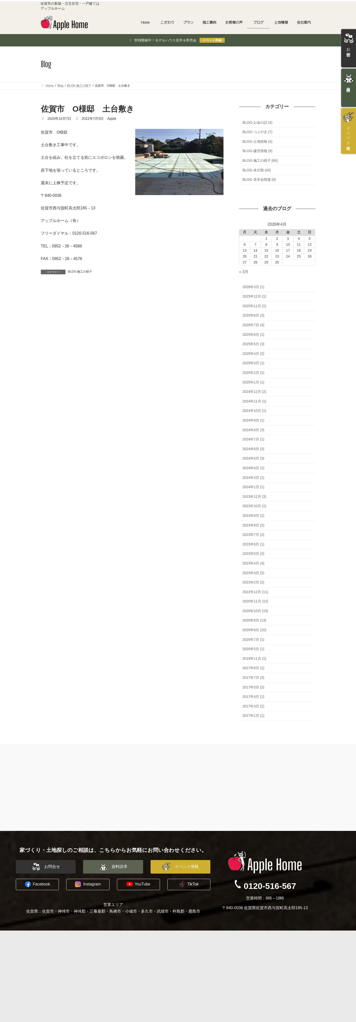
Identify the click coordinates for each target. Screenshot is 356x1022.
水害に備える (54, 957)
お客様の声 (119, 975)
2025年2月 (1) (253, 373)
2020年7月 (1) (253, 639)
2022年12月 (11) (255, 592)
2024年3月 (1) (253, 478)
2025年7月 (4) (253, 325)
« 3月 (243, 272)
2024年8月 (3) (253, 430)
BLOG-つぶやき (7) (257, 132)
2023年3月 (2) (253, 573)
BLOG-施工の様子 (80, 271)
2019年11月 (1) (254, 659)
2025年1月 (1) (253, 382)
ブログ (190, 969)
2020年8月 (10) (254, 630)
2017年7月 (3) (253, 678)
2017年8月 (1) (253, 668)
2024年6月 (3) (253, 449)
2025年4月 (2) (253, 354)
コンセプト (53, 951)
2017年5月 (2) (253, 687)
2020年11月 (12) (255, 601)
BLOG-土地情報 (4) (257, 141)
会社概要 (192, 951)
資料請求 (262, 957)
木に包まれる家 (56, 963)
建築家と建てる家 (128, 951)
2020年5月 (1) (253, 649)
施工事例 (117, 969)
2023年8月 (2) (253, 525)
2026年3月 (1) (253, 287)
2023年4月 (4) (253, 563)
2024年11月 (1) (254, 401)
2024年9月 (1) (253, 420)
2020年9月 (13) (254, 620)
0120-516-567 (270, 885)
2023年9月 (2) (253, 516)
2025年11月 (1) (254, 306)
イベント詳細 (212, 40)
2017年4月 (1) (253, 697)
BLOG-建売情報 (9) (257, 151)
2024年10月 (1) (254, 411)
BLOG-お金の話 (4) (257, 122)
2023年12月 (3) (254, 497)
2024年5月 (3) (253, 459)
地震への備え (54, 969)
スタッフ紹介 (195, 957)
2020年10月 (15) (255, 611)
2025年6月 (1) (253, 335)
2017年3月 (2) (253, 706)
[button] (46, 867)
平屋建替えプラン (128, 957)
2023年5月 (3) (253, 554)
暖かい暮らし (54, 975)
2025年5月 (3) (253, 344)
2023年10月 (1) (254, 506)
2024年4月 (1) (253, 468)
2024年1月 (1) (253, 487)
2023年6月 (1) (253, 544)
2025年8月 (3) (253, 316)
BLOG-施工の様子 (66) (260, 160)
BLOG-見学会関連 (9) (259, 179)
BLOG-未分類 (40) (257, 170)
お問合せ (262, 951)
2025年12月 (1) (254, 296)
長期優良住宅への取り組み (65, 980)
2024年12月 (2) (254, 392)
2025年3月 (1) (253, 363)
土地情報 (117, 986)
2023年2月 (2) (253, 582)
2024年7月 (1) (253, 439)
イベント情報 (265, 963)
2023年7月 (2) (253, 535)
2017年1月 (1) (253, 716)
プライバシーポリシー (202, 963)
